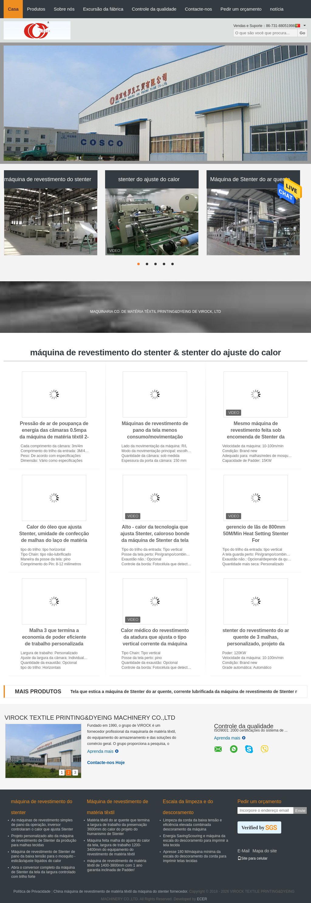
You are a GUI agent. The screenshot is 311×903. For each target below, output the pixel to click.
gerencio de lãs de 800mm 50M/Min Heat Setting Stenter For (256, 533)
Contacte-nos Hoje (106, 762)
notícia (276, 9)
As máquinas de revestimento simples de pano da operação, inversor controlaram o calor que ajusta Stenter (42, 824)
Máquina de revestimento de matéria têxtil (117, 807)
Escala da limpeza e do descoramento (188, 807)
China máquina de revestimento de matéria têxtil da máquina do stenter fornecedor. (121, 891)
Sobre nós (64, 9)
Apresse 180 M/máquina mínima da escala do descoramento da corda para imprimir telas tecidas (194, 856)
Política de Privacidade (31, 891)
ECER (202, 899)
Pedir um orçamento (240, 9)
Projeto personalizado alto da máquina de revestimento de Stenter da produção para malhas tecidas (43, 840)
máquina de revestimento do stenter (47, 179)
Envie (300, 810)
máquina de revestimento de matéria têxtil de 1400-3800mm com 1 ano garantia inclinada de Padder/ (116, 865)
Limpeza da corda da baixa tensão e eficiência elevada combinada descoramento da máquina (192, 824)
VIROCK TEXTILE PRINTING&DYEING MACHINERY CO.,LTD (90, 717)
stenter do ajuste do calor (148, 179)
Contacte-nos (198, 9)
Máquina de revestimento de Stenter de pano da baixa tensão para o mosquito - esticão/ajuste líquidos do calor (43, 856)
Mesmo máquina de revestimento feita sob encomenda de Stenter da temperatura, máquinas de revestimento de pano (255, 437)
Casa (13, 9)
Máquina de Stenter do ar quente (250, 179)
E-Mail (244, 850)
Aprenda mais (102, 751)
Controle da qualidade (154, 9)
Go (302, 33)
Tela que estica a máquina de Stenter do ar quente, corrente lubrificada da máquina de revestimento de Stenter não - (188, 691)
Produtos (36, 9)
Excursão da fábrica (103, 9)
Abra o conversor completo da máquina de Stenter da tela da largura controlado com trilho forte (43, 872)
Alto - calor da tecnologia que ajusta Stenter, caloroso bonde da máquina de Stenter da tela (155, 533)
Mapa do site (264, 850)
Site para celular (253, 858)
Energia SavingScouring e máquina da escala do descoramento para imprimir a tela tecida (195, 840)
